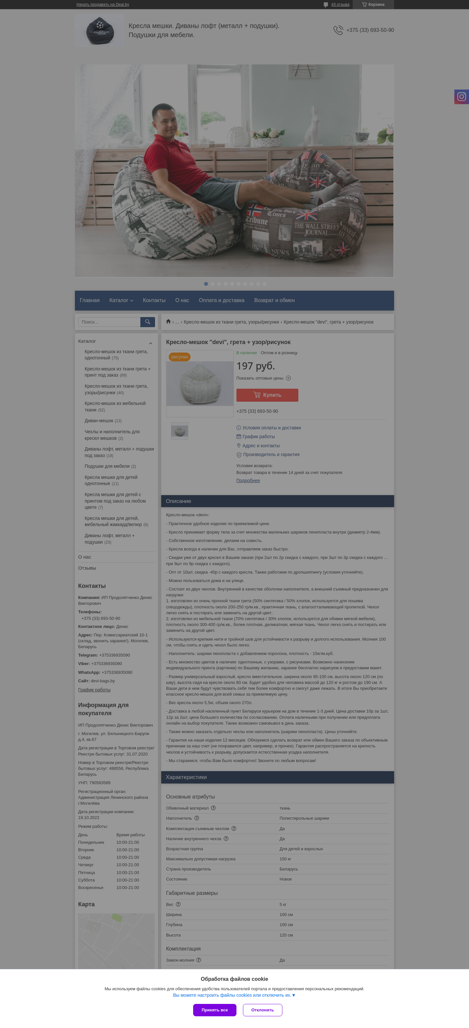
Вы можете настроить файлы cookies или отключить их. (232, 995)
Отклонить (262, 1009)
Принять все (215, 1009)
